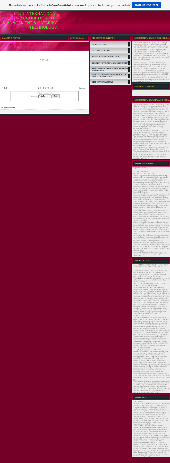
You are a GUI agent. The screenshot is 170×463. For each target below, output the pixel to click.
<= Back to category (8, 107)
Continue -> (83, 88)
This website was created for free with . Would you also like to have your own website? (85, 5)
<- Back (4, 88)
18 (52, 88)
